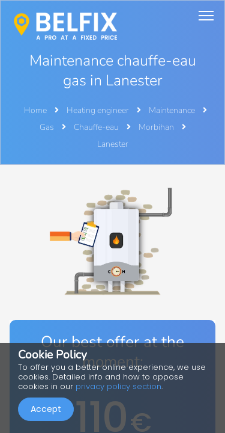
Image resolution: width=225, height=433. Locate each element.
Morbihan (157, 127)
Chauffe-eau (97, 127)
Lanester (112, 144)
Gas (48, 127)
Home (35, 110)
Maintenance (173, 110)
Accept (46, 409)
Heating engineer (99, 110)
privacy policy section (118, 386)
